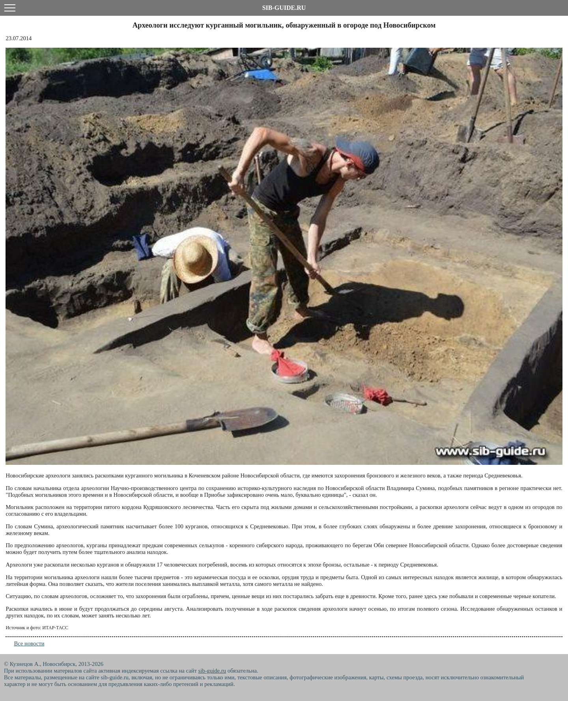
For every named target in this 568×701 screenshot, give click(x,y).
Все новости (29, 643)
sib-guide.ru (212, 670)
